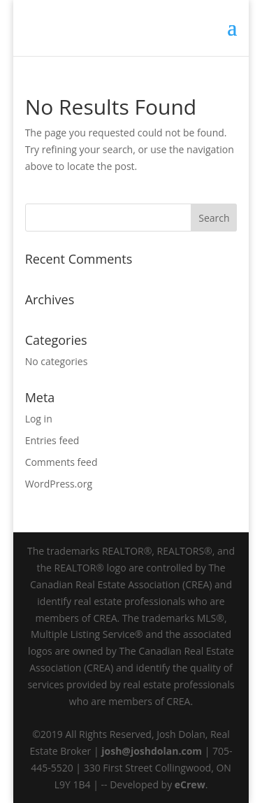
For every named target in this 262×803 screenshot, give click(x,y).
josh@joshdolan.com (151, 751)
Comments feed (61, 462)
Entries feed (52, 440)
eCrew (190, 784)
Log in (38, 418)
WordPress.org (58, 483)
